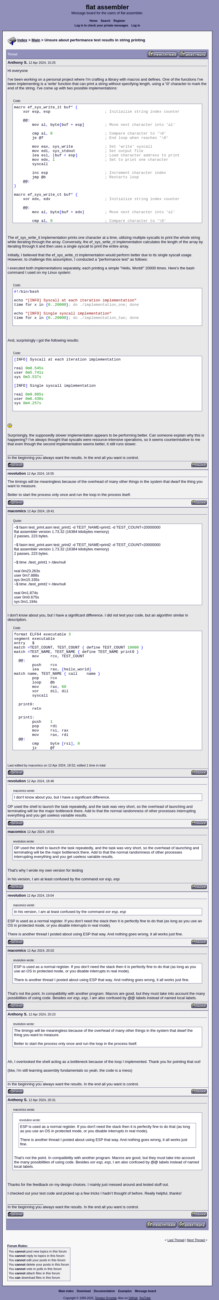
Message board (145, 1291)
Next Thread (196, 1240)
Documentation (104, 1291)
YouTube (144, 1298)
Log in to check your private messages (101, 25)
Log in (135, 25)
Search (105, 20)
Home (94, 20)
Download (84, 1291)
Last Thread (176, 1240)
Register (119, 20)
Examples (125, 1291)
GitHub (133, 1298)
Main (36, 40)
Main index (66, 1291)
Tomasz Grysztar (105, 1298)
